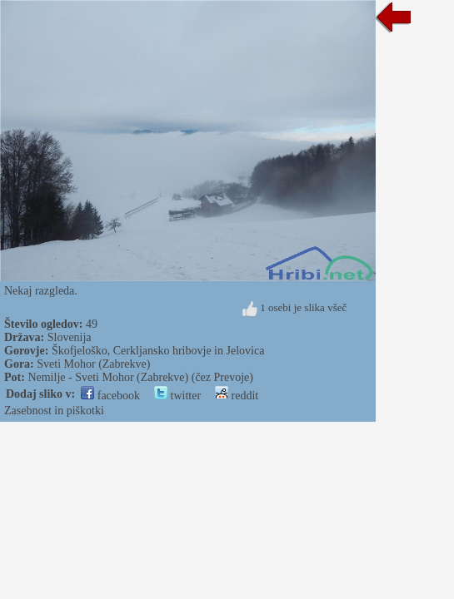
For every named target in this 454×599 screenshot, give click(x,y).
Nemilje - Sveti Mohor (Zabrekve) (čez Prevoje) (140, 377)
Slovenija (69, 337)
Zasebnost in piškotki (54, 410)
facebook (110, 395)
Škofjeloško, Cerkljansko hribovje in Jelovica (158, 350)
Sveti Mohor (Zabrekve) (93, 364)
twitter (177, 395)
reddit (236, 395)
